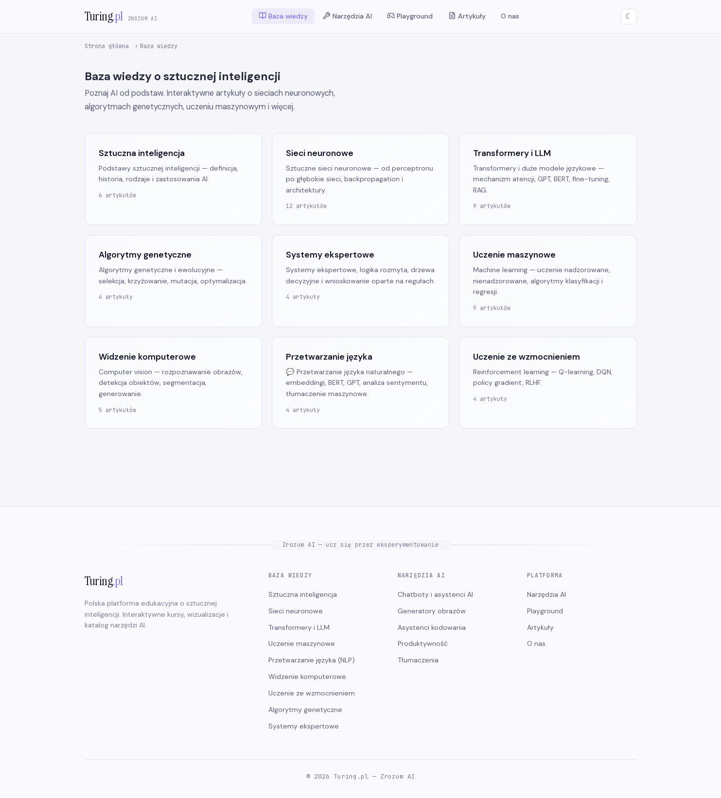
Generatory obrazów (432, 611)
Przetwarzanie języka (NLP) (311, 660)
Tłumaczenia (418, 660)
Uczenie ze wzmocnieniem (311, 693)
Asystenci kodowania (432, 627)
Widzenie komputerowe (307, 676)
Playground (410, 16)
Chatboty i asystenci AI (435, 594)
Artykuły (467, 16)
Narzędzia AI (347, 16)
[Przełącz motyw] (628, 16)
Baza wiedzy (283, 16)
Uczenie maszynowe (301, 643)
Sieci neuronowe (295, 611)
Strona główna (107, 46)
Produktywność (423, 643)
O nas (510, 16)
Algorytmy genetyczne (305, 709)
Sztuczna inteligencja (302, 594)
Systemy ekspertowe (303, 726)
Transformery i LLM (299, 627)
